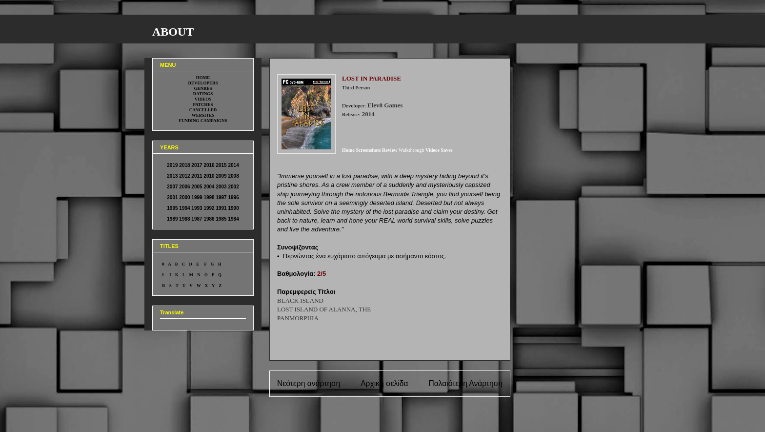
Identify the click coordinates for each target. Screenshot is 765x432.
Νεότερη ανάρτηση (308, 383)
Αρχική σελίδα (384, 383)
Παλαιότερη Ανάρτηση (465, 383)
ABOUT (173, 31)
